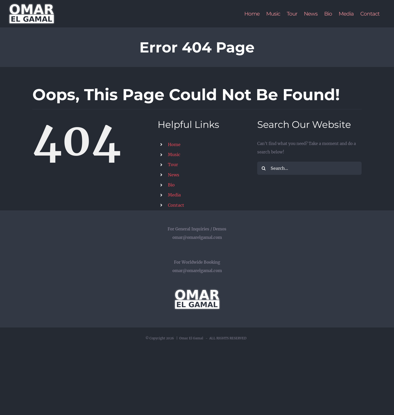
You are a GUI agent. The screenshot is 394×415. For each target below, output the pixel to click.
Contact (176, 205)
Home (174, 144)
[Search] (263, 168)
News (173, 174)
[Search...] (309, 168)
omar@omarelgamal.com (197, 237)
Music (174, 154)
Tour (173, 164)
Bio (171, 184)
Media (174, 194)
